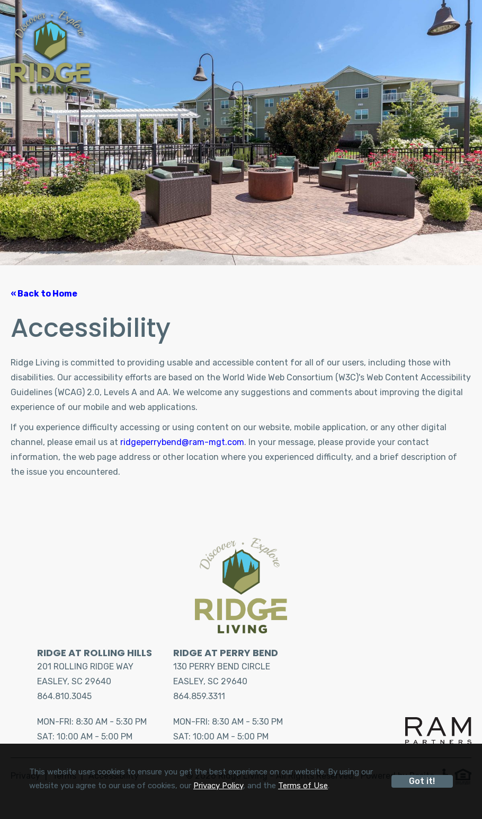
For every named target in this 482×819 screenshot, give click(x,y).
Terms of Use (303, 785)
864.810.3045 (64, 696)
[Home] (50, 52)
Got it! (422, 781)
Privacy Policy (218, 785)
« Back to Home (44, 294)
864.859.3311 (199, 696)
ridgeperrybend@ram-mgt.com (182, 442)
